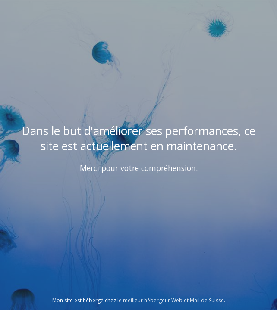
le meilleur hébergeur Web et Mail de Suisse (170, 300)
